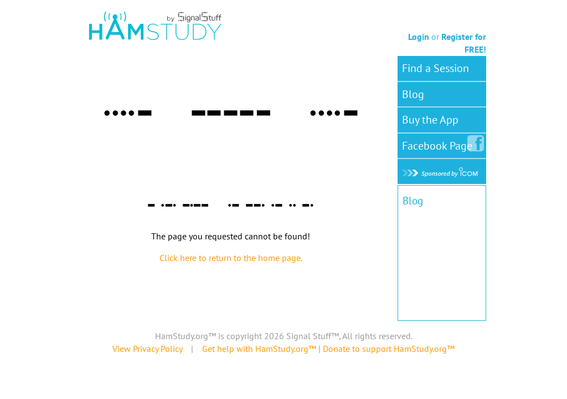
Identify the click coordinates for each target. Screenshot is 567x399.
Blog (413, 94)
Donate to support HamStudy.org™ (389, 348)
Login (418, 36)
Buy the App (430, 119)
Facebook (439, 144)
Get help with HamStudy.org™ (259, 348)
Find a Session (435, 68)
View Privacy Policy (147, 348)
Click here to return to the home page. (230, 257)
